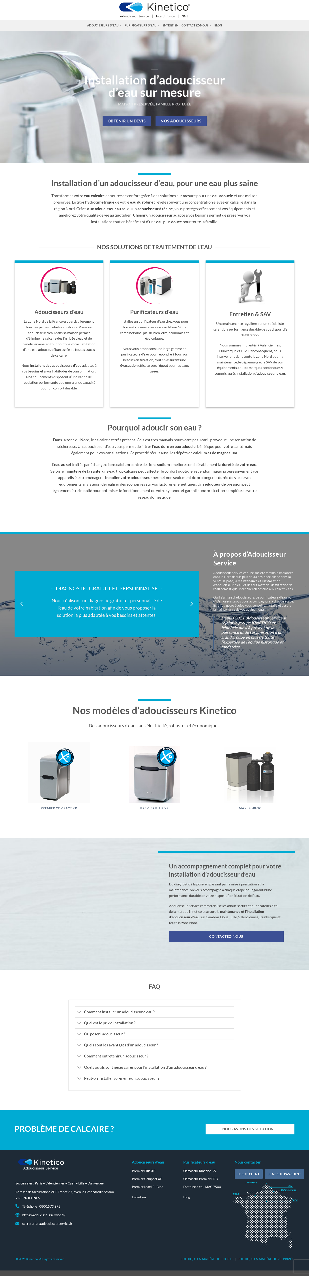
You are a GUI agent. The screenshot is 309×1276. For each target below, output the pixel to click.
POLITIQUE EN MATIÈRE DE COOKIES (207, 1259)
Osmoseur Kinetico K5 (199, 1171)
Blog (218, 25)
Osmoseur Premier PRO (200, 1179)
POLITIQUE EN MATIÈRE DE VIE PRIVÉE (266, 1259)
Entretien (170, 25)
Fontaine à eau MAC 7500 (202, 1187)
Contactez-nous (196, 25)
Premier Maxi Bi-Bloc (147, 1187)
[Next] (191, 603)
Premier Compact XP (59, 808)
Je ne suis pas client (284, 1174)
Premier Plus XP (154, 808)
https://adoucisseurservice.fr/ (44, 1215)
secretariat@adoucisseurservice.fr (47, 1223)
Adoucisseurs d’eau (104, 25)
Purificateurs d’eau (142, 25)
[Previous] (22, 603)
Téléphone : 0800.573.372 (41, 1206)
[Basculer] (79, 1012)
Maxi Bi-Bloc (250, 808)
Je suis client (248, 1174)
